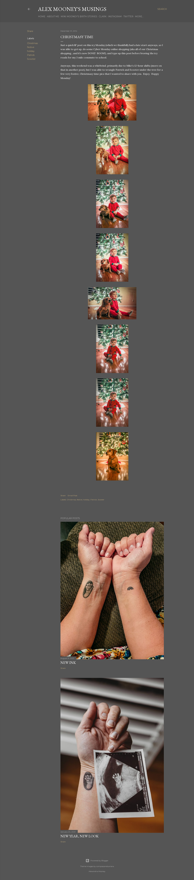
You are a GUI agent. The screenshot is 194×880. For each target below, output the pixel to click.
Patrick (31, 55)
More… (139, 16)
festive (30, 47)
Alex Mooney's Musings (72, 9)
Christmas (32, 43)
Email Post (72, 495)
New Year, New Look (79, 836)
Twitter (128, 16)
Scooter (31, 59)
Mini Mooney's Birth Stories (79, 16)
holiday (31, 51)
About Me (53, 16)
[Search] (162, 9)
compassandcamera (105, 866)
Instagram (115, 16)
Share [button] (30, 31)
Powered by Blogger (97, 860)
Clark (102, 16)
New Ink (68, 662)
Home (41, 16)
